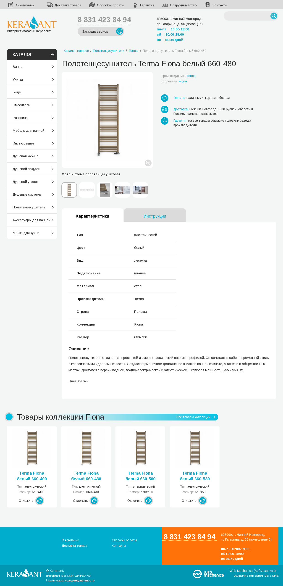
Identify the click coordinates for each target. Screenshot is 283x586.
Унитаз (18, 79)
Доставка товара (68, 5)
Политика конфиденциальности (70, 580)
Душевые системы (27, 194)
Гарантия (147, 5)
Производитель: (178, 75)
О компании (25, 5)
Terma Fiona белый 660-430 (86, 476)
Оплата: (179, 98)
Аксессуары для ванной (31, 220)
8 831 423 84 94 (104, 20)
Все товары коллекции (193, 417)
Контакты (219, 5)
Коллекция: (174, 81)
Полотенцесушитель (29, 207)
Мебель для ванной (28, 130)
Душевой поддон (26, 169)
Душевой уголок (25, 182)
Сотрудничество (183, 5)
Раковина (20, 118)
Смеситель (21, 105)
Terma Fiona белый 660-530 (195, 476)
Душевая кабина (25, 156)
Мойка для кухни (26, 233)
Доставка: (181, 109)
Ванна (17, 66)
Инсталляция (23, 143)
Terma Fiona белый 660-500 (140, 476)
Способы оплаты (110, 5)
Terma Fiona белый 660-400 (32, 476)
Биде (17, 92)
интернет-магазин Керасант (32, 24)
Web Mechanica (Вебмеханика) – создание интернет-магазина (254, 573)
